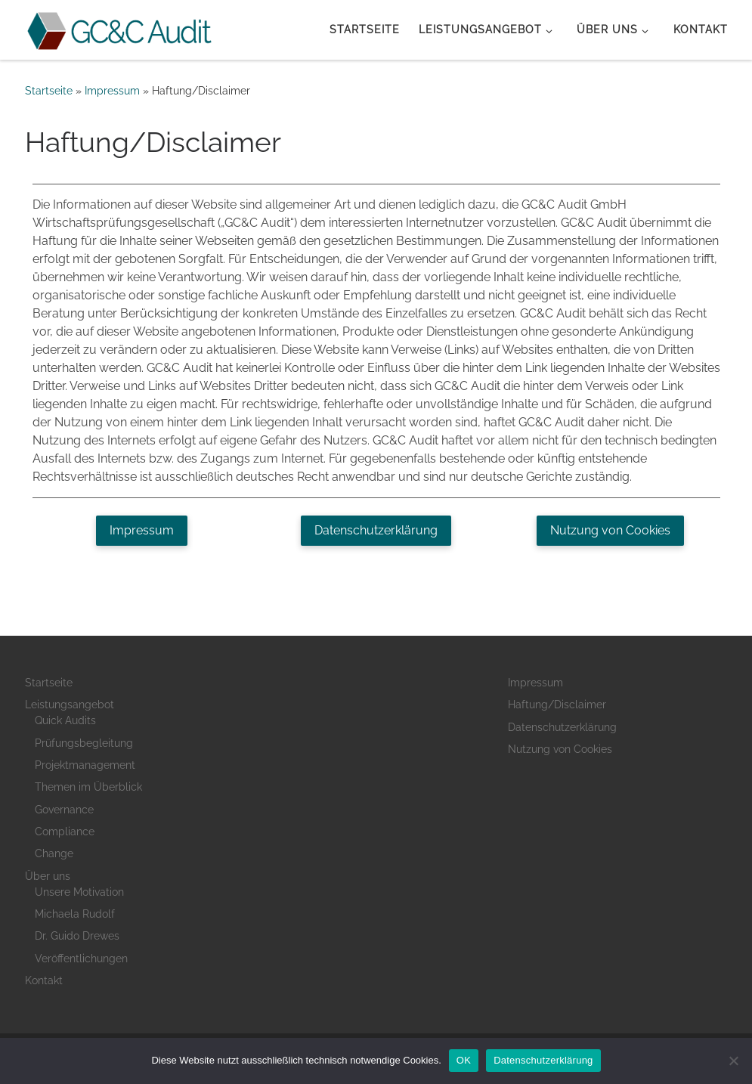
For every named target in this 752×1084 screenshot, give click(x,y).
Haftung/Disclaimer (557, 704)
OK (463, 1060)
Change (54, 853)
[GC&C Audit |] (119, 28)
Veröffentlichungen (81, 958)
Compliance (64, 831)
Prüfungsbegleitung (84, 743)
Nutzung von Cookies (560, 749)
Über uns (47, 876)
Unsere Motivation (79, 892)
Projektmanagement (85, 765)
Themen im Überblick (88, 787)
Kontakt (44, 980)
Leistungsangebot (69, 704)
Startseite (49, 91)
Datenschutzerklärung (562, 727)
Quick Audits (65, 720)
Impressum (112, 91)
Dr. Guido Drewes (77, 936)
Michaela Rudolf (75, 914)
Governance (64, 810)
